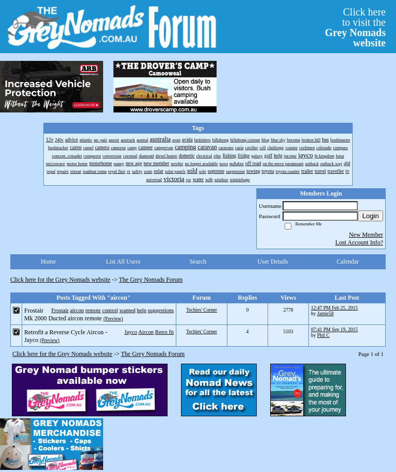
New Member (366, 234)
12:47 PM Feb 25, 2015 (334, 308)
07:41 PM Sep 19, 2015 (334, 329)
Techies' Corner (201, 310)
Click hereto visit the (355, 27)
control (110, 310)
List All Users (123, 261)
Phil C (323, 335)
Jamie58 (325, 313)
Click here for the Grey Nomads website (60, 279)
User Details (272, 261)
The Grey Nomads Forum (151, 279)
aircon (77, 310)
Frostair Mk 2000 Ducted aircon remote (63, 314)
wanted (127, 310)
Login (370, 216)
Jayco (130, 332)
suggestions (161, 310)
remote (93, 310)
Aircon (146, 332)
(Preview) (113, 318)
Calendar (348, 261)
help (141, 310)
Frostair (60, 310)
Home (48, 261)
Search (198, 261)
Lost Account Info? (359, 242)
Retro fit (164, 332)
